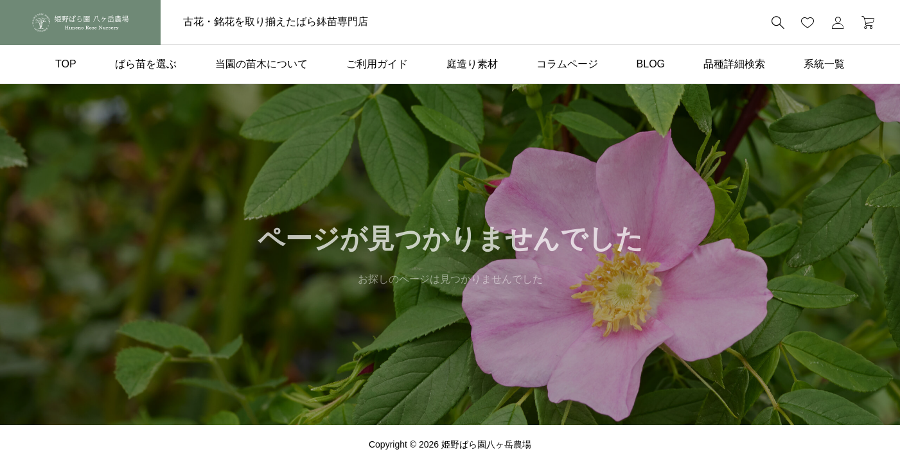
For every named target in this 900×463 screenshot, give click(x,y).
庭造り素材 (472, 63)
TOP (65, 63)
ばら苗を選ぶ (146, 63)
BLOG (651, 63)
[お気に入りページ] (807, 22)
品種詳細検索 (734, 63)
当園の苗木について (261, 63)
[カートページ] (863, 22)
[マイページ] (837, 22)
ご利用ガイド (377, 63)
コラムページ (567, 63)
